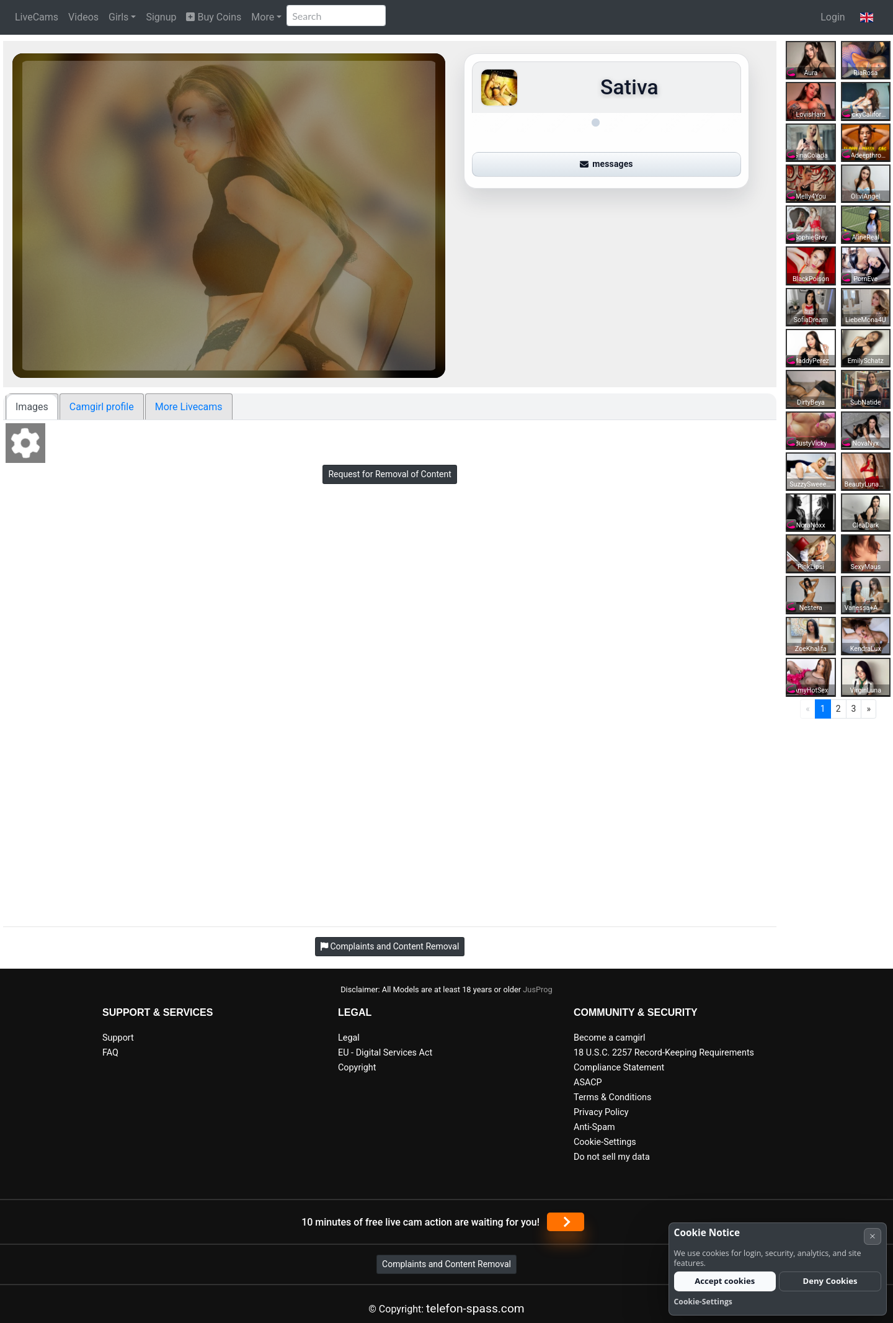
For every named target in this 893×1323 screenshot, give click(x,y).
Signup (161, 17)
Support (118, 1038)
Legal (349, 1038)
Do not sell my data (612, 1157)
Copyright (357, 1067)
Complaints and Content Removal (446, 1264)
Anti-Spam (594, 1127)
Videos (83, 17)
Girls (118, 17)
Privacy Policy (601, 1112)
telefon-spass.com (475, 1308)
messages (606, 164)
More (262, 17)
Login (832, 17)
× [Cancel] (872, 1236)
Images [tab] (32, 407)
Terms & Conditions (612, 1097)
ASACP (588, 1082)
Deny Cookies (830, 1280)
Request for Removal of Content (389, 474)
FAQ (110, 1052)
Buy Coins (213, 17)
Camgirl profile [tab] (101, 407)
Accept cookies (725, 1280)
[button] (866, 17)
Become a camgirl (610, 1038)
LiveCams (36, 17)
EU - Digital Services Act (385, 1052)
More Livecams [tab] (189, 407)
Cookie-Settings (605, 1142)
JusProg (538, 989)
